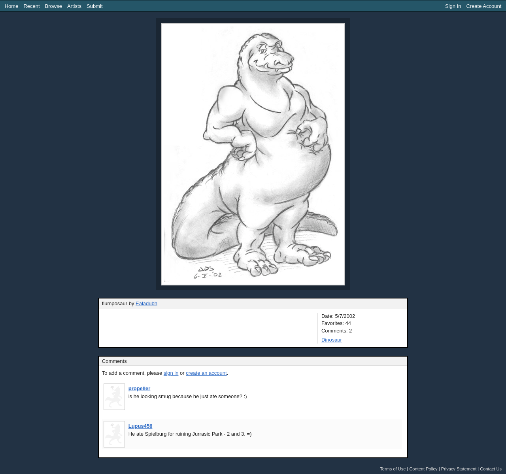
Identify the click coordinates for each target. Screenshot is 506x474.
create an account (206, 373)
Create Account (483, 6)
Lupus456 (140, 426)
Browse (53, 6)
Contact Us (491, 468)
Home (12, 6)
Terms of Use (393, 468)
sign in (171, 373)
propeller (139, 388)
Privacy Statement (459, 468)
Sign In (453, 6)
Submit (94, 6)
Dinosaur (331, 340)
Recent (31, 6)
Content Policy (423, 468)
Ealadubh (146, 303)
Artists (74, 6)
